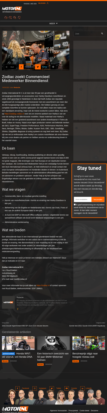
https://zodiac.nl (43, 285)
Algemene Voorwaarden (58, 405)
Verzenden (97, 200)
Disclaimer (94, 405)
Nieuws (5, 360)
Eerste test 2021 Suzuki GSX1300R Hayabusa (87, 326)
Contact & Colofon (74, 407)
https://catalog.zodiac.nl (14, 114)
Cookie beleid (84, 405)
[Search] (102, 34)
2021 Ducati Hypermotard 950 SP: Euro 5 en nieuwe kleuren (25, 326)
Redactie (17, 87)
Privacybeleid (73, 405)
